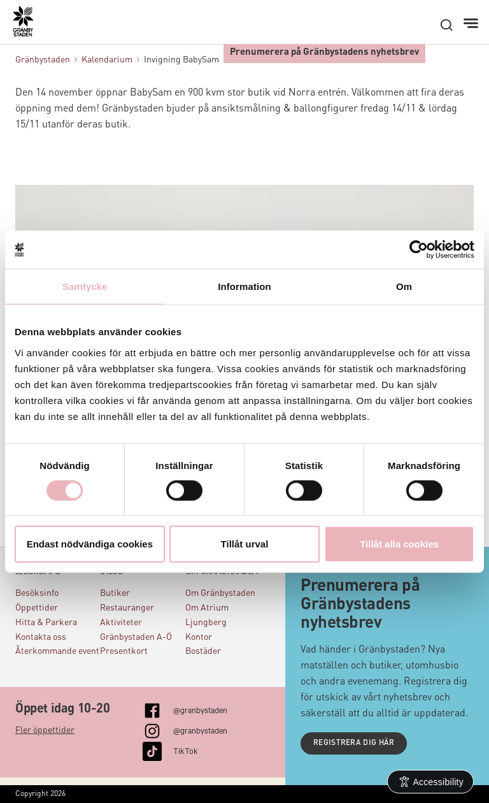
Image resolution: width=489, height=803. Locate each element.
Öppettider (36, 608)
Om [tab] (404, 286)
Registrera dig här (353, 743)
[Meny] (472, 23)
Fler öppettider (44, 730)
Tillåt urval (245, 543)
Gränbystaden (42, 59)
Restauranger (127, 608)
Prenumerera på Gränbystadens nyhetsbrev (324, 52)
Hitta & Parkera (46, 622)
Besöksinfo (37, 593)
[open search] (446, 25)
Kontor (198, 637)
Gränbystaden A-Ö (136, 637)
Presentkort (124, 651)
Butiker (115, 593)
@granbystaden (200, 709)
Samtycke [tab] (85, 286)
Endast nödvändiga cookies (90, 543)
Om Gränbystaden (220, 593)
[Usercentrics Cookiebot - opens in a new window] (418, 249)
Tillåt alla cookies (399, 543)
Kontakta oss (40, 637)
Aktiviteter (121, 622)
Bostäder (203, 651)
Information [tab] (244, 286)
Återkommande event (57, 651)
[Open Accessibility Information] (430, 781)
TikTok (185, 750)
